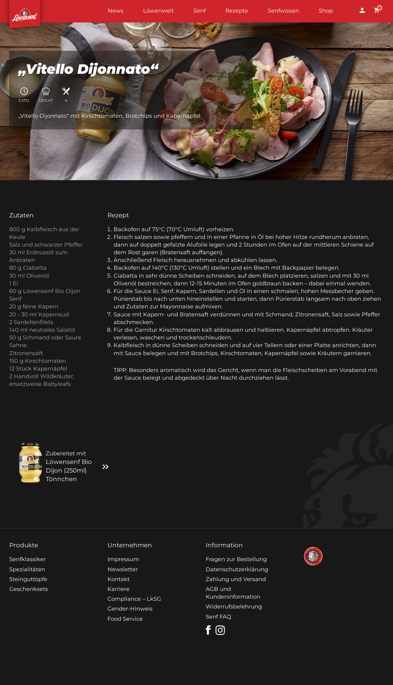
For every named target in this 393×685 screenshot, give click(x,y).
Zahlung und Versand (236, 579)
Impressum (123, 559)
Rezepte (236, 10)
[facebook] (208, 630)
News (115, 10)
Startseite (24, 11)
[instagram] (220, 630)
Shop (326, 10)
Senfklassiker (27, 559)
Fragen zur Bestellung (236, 559)
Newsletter (122, 569)
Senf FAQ (218, 616)
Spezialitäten (27, 569)
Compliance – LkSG (134, 599)
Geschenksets (28, 589)
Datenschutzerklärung (237, 569)
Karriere (118, 589)
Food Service (125, 619)
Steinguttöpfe (28, 579)
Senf (199, 10)
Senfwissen (283, 10)
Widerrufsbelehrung (234, 606)
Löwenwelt (158, 10)
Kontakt (118, 579)
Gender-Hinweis (130, 608)
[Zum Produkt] (105, 466)
